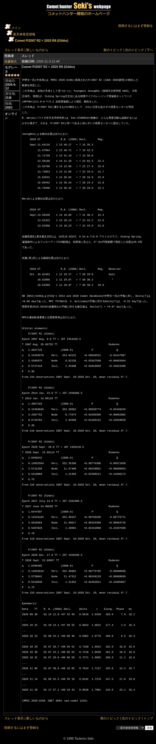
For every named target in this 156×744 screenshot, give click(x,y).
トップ (148, 718)
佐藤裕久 (10, 61)
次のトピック (134, 50)
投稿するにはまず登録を (135, 25)
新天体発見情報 (24, 34)
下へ (150, 50)
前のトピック (113, 50)
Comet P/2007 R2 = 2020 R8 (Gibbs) (41, 40)
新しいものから (37, 50)
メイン (16, 28)
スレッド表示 (14, 50)
